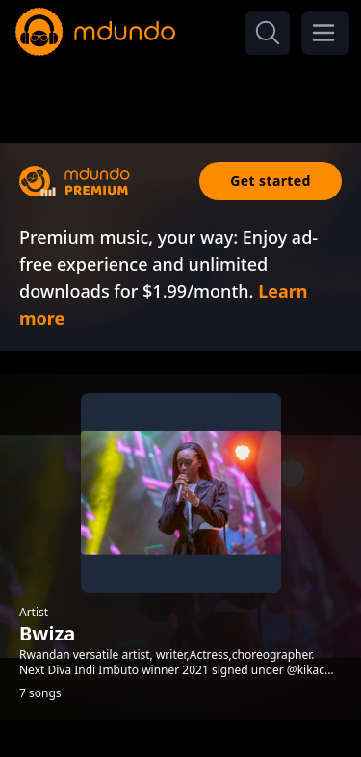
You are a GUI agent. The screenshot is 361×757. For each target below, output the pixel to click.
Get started (270, 180)
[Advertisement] (181, 94)
